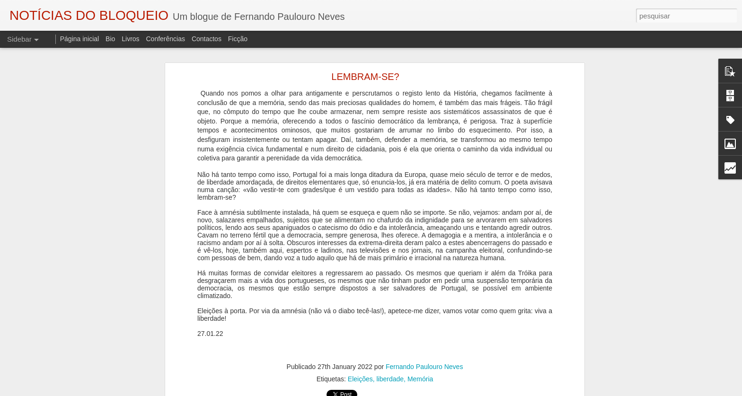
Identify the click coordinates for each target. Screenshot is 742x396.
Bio (110, 39)
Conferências (165, 39)
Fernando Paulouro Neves (424, 366)
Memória (420, 379)
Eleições (360, 379)
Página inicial (79, 39)
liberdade (390, 379)
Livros (130, 39)
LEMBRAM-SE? (365, 76)
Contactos (206, 39)
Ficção (237, 39)
